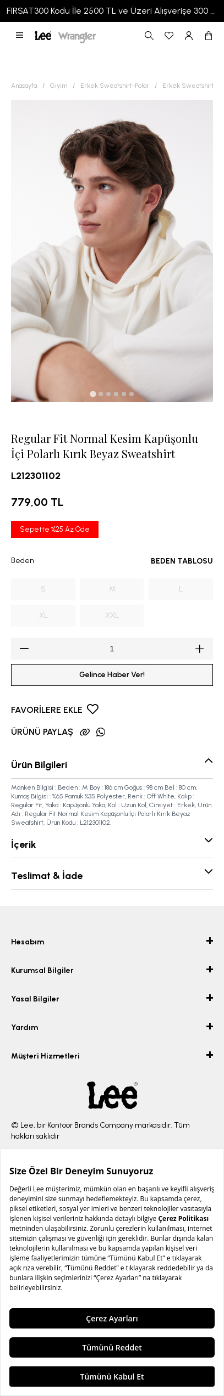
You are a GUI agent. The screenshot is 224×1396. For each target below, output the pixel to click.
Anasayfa (24, 85)
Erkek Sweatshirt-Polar (114, 85)
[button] (19, 36)
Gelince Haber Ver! (112, 674)
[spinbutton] (112, 649)
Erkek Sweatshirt (188, 85)
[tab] (93, 394)
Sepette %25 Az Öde (55, 529)
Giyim (58, 85)
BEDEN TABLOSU (182, 561)
